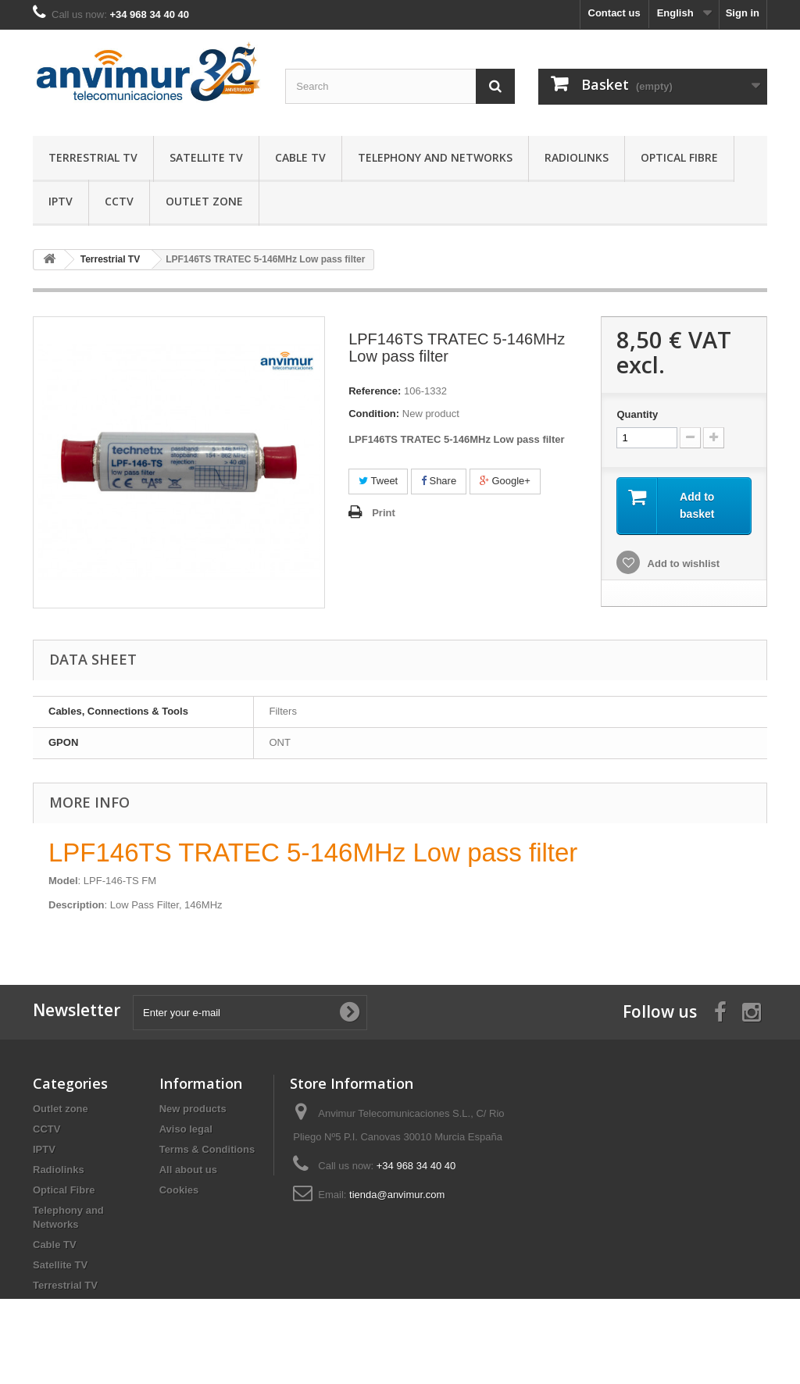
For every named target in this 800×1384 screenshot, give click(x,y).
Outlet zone (204, 201)
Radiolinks (577, 157)
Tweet (378, 481)
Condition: (373, 413)
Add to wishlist (682, 563)
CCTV (119, 201)
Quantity (637, 414)
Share (438, 481)
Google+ (505, 481)
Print (383, 513)
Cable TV (300, 157)
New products (193, 1109)
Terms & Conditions (207, 1149)
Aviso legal (185, 1129)
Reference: (374, 391)
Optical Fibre (679, 157)
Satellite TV (206, 157)
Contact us (614, 13)
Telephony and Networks (435, 157)
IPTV (60, 201)
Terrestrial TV (93, 157)
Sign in (742, 13)
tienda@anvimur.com (397, 1194)
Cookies (179, 1190)
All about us (188, 1169)
